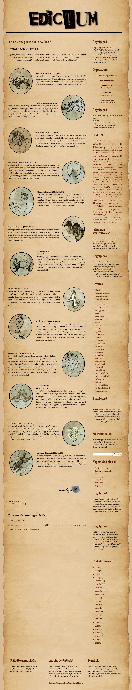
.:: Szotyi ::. (97, 197)
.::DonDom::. (117, 215)
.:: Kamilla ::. (114, 172)
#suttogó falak (100, 370)
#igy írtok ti (99, 332)
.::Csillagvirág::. (99, 214)
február (97, 615)
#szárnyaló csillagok (102, 376)
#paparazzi (98, 358)
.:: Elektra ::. (109, 164)
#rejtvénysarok (100, 364)
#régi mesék (99, 367)
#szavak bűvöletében (102, 373)
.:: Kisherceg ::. (113, 174)
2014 (97, 639)
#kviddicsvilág (100, 343)
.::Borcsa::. (118, 212)
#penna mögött (100, 361)
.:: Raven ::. (103, 192)
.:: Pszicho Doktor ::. (105, 189)
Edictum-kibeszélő (107, 80)
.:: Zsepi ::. (101, 209)
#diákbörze (98, 320)
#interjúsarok (99, 334)
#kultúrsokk (99, 340)
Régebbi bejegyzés (79, 525)
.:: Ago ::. (115, 148)
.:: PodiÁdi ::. (107, 187)
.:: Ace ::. (112, 144)
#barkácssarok (100, 302)
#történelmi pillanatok (102, 388)
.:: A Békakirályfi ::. (100, 141)
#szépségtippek (100, 379)
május (97, 604)
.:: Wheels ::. (100, 206)
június (97, 601)
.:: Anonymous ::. (106, 150)
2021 (97, 574)
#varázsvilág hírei (101, 391)
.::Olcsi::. (118, 220)
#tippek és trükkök (101, 385)
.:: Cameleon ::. (115, 152)
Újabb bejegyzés (14, 525)
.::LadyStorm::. (117, 217)
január (97, 618)
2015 (97, 636)
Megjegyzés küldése (18, 520)
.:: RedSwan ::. (112, 192)
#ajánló (97, 290)
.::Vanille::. (113, 222)
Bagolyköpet (99, 486)
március (98, 611)
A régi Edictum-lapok (102, 468)
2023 (97, 568)
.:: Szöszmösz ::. (114, 197)
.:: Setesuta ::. (98, 194)
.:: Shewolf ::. (108, 194)
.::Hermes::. (97, 217)
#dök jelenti (99, 326)
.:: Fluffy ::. (98, 167)
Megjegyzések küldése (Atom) (28, 529)
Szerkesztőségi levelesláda (107, 76)
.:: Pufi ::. (116, 189)
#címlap (97, 314)
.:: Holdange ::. (101, 169)
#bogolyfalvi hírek (101, 305)
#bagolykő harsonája (102, 299)
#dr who (98, 323)
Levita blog (99, 477)
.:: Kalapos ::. (105, 172)
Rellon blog (99, 483)
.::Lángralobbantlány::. (100, 219)
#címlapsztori (99, 317)
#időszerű (98, 329)
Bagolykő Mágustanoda (103, 471)
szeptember (99, 591)
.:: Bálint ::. (105, 152)
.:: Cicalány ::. (104, 156)
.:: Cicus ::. (114, 156)
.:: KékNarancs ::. (106, 177)
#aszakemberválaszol (102, 293)
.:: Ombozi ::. (114, 184)
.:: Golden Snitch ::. (108, 167)
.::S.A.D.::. (105, 222)
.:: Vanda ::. (110, 204)
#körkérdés (98, 346)
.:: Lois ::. (106, 180)
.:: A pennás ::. (114, 141)
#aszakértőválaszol (101, 296)
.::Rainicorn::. (97, 222)
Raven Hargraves (107, 95)
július (97, 598)
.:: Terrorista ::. (112, 200)
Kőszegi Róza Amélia (107, 102)
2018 (97, 626)
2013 (97, 643)
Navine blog (99, 480)
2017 (97, 629)
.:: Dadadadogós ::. (111, 162)
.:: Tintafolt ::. (15, 504)
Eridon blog (99, 474)
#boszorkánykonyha (102, 308)
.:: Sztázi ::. (105, 197)
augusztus (98, 594)
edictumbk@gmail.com (107, 88)
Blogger (80, 683)
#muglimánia (99, 355)
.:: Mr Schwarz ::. (107, 182)
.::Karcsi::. (106, 217)
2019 (97, 622)
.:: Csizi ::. (116, 159)
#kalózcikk (98, 338)
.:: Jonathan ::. (113, 169)
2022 (97, 571)
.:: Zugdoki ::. (114, 210)
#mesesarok (99, 352)
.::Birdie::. (108, 212)
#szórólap (98, 382)
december (98, 581)
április (97, 608)
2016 (97, 633)
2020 (97, 578)
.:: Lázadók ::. (115, 179)
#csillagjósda (24, 504)
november (98, 584)
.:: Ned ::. (104, 184)
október (97, 587)
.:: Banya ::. (115, 150)
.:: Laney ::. (116, 177)
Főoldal (46, 525)
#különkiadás (99, 349)
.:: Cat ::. (95, 156)
